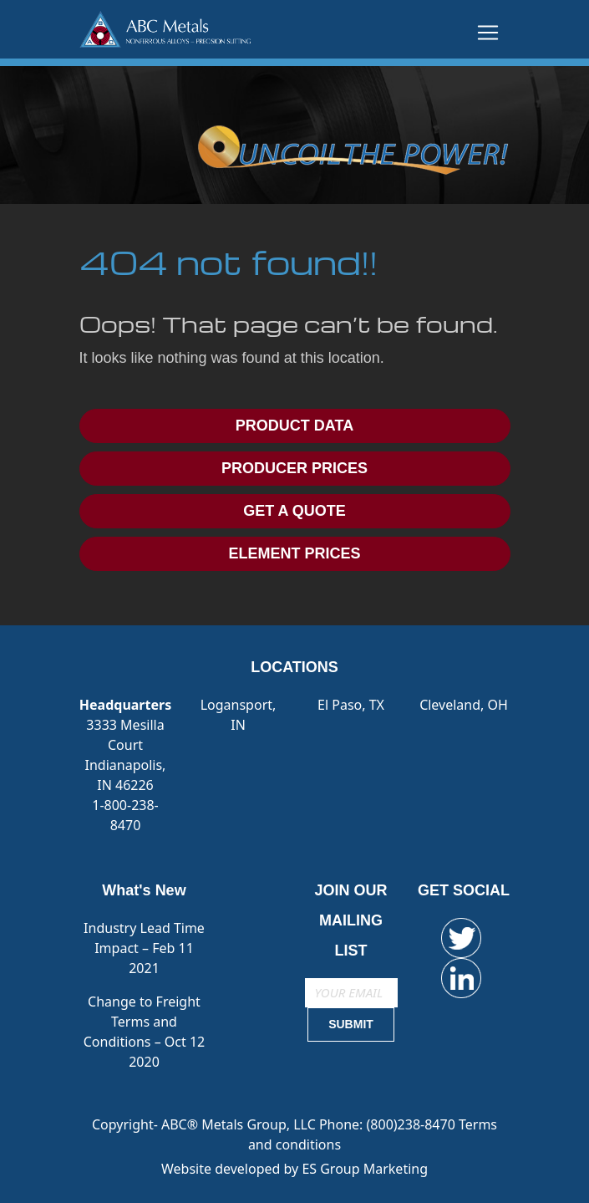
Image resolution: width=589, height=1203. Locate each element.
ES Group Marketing (365, 1169)
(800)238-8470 (413, 1124)
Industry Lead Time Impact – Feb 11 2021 (144, 948)
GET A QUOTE (294, 510)
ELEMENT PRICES (294, 553)
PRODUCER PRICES (294, 468)
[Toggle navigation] (487, 32)
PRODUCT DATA (294, 425)
